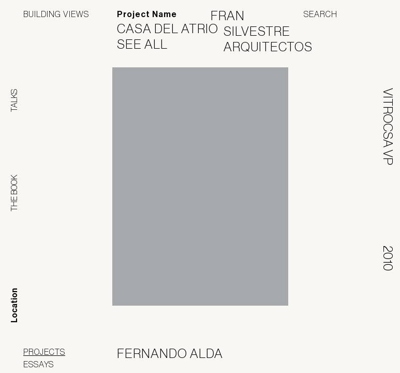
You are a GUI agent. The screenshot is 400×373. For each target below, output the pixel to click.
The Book (14, 193)
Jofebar (349, 349)
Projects (44, 351)
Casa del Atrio (174, 28)
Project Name (147, 14)
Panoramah (283, 353)
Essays (38, 364)
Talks (14, 100)
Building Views (56, 14)
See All (149, 44)
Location (14, 305)
